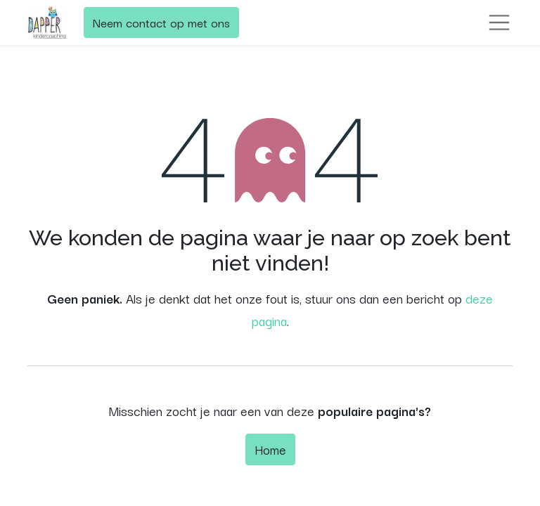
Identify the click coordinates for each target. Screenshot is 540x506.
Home (270, 449)
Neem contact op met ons (161, 22)
